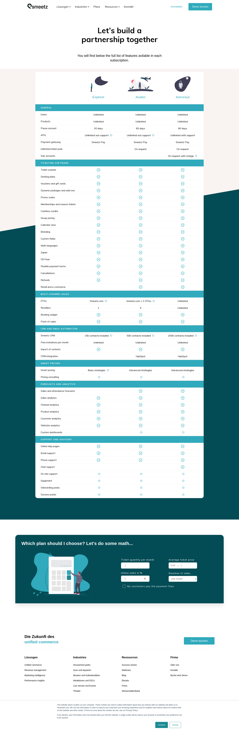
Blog (124, 675)
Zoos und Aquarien (82, 670)
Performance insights (34, 680)
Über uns (174, 665)
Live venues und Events (84, 686)
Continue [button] (161, 725)
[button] (62, 7)
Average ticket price (181, 559)
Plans (96, 6)
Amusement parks (81, 665)
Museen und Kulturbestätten (86, 675)
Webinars (126, 670)
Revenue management (35, 670)
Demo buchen (200, 6)
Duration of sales (180, 573)
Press (124, 686)
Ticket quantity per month (137, 559)
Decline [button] (175, 725)
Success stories (129, 665)
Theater (76, 691)
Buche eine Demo (178, 675)
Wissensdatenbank (131, 691)
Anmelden (177, 6)
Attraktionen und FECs (84, 680)
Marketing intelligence (34, 675)
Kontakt (129, 6)
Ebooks (125, 680)
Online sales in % (131, 573)
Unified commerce (33, 665)
